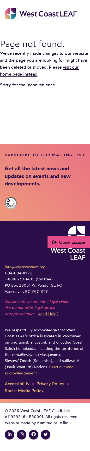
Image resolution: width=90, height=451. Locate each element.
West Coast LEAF (41, 13)
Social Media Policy (24, 390)
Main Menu (81, 13)
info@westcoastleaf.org (25, 266)
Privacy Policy (50, 383)
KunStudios (47, 422)
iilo (65, 422)
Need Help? (48, 313)
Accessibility (17, 383)
